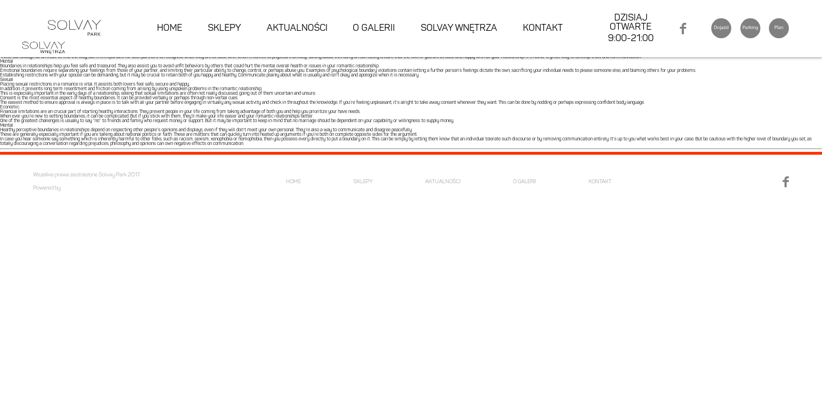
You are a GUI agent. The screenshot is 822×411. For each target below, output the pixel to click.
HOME (169, 28)
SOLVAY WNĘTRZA (459, 28)
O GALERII (374, 28)
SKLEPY (224, 28)
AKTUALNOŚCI (297, 28)
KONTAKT (543, 28)
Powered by (47, 188)
